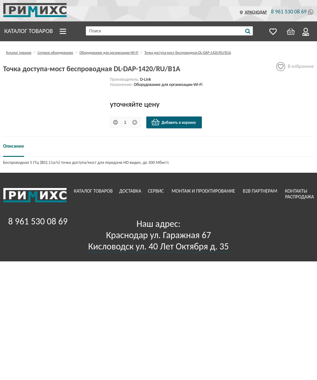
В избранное (295, 66)
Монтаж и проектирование (204, 191)
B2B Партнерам (260, 191)
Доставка (131, 191)
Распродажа (299, 197)
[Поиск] (248, 31)
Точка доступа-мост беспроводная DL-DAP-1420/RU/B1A (187, 52)
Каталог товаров (28, 31)
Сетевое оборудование (55, 52)
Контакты (296, 191)
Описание (13, 146)
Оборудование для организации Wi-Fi (108, 52)
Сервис (156, 191)
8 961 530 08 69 (289, 11)
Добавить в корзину (173, 122)
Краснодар (252, 12)
